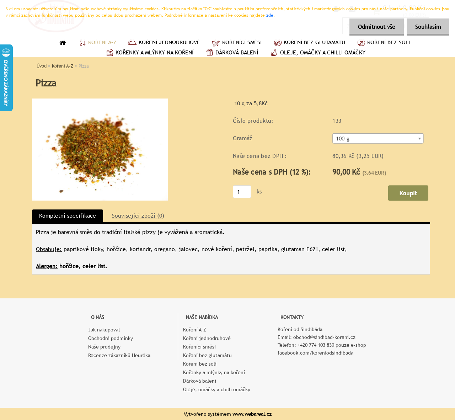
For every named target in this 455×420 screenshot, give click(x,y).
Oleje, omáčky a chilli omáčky (317, 53)
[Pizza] (100, 101)
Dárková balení (231, 53)
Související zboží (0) (138, 215)
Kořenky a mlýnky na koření (148, 53)
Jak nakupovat (104, 330)
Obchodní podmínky (110, 338)
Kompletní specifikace (67, 215)
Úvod (42, 66)
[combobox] (377, 138)
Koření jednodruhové (163, 43)
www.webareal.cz (252, 414)
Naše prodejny (104, 347)
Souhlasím (427, 26)
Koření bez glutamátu (308, 43)
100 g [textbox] (342, 138)
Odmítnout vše (375, 26)
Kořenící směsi (236, 43)
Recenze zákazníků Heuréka (119, 355)
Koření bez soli (383, 43)
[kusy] (242, 191)
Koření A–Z (97, 43)
